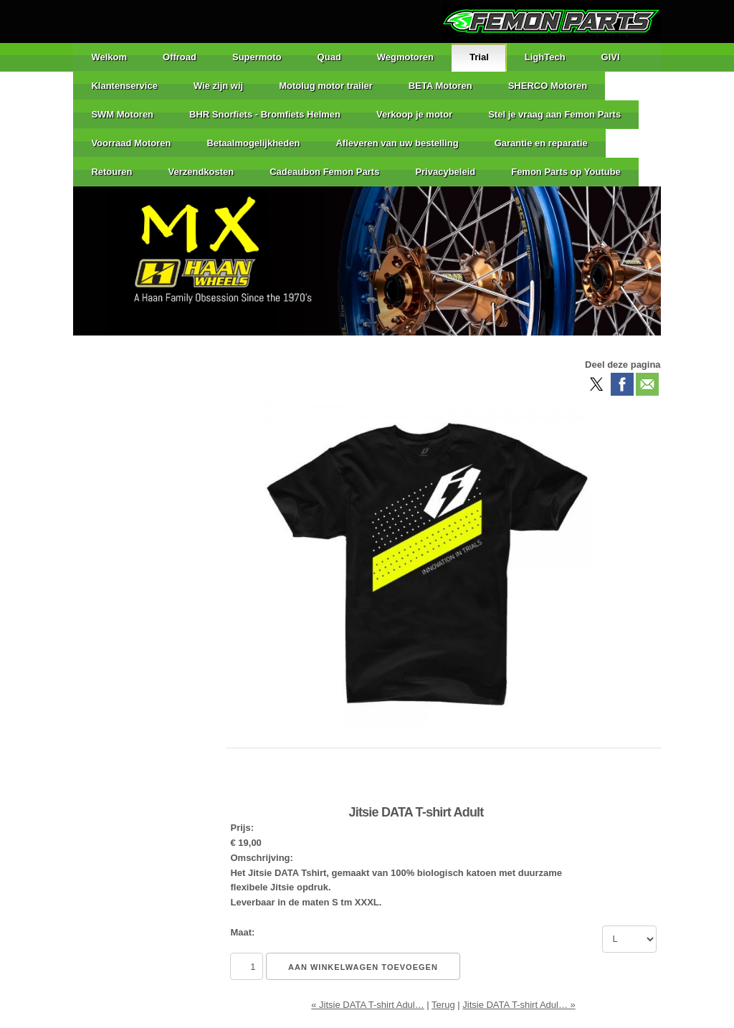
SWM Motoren (122, 114)
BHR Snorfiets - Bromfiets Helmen (264, 114)
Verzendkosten (201, 171)
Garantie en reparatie (541, 143)
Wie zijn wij (218, 85)
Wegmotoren (405, 57)
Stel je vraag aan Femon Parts (554, 114)
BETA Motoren (440, 85)
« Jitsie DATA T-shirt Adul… (367, 1004)
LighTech (545, 57)
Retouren (111, 171)
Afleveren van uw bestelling (396, 143)
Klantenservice (124, 85)
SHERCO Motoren (548, 85)
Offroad (179, 57)
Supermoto (257, 57)
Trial (479, 57)
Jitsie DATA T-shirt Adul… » (519, 1004)
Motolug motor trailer (326, 85)
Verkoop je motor (414, 114)
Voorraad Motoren (131, 143)
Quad (329, 57)
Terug (443, 1004)
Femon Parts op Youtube (566, 171)
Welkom (109, 57)
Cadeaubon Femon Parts (324, 171)
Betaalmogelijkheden (253, 143)
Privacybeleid (445, 171)
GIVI (610, 57)
